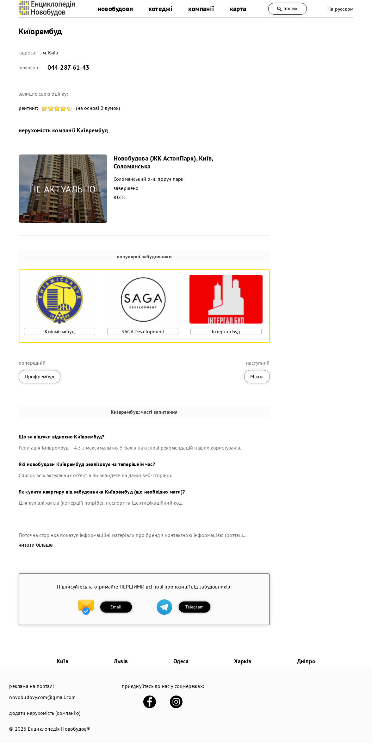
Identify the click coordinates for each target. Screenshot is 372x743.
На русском (340, 9)
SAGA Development (142, 331)
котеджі (160, 8)
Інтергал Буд (226, 331)
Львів (121, 661)
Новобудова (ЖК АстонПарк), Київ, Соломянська (163, 162)
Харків (242, 661)
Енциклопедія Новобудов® (59, 729)
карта (238, 8)
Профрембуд (39, 376)
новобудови (115, 8)
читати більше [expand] (36, 545)
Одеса (181, 661)
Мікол (257, 376)
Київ (62, 661)
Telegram (194, 607)
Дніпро (306, 661)
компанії (201, 8)
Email (115, 607)
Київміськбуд (59, 331)
